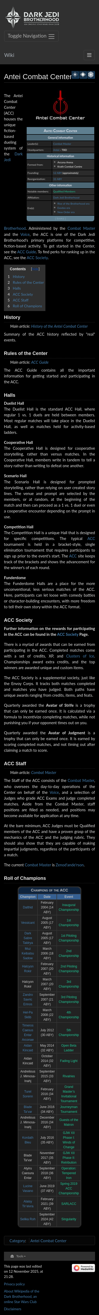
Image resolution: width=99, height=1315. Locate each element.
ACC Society (37, 257)
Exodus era (63, 207)
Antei (56, 149)
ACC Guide (26, 251)
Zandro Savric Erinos (28, 999)
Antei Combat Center (48, 1240)
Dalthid (28, 907)
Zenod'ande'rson (70, 864)
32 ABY (57, 179)
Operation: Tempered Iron (69, 1173)
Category (17, 1240)
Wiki (9, 55)
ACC (91, 538)
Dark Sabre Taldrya (28, 938)
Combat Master (62, 143)
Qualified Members (64, 191)
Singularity (69, 1219)
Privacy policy (14, 1284)
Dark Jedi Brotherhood (66, 197)
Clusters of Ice (80, 656)
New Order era (65, 212)
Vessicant (28, 923)
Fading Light (69, 1061)
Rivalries (69, 1076)
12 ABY (57, 172)
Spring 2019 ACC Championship (69, 1188)
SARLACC (68, 1204)
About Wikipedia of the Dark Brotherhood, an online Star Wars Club (21, 1296)
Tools (19, 1256)
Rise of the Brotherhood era (73, 203)
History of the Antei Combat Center (59, 326)
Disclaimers (12, 1309)
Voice (25, 234)
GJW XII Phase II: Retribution (69, 1157)
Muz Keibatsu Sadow (28, 953)
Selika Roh (27, 1219)
